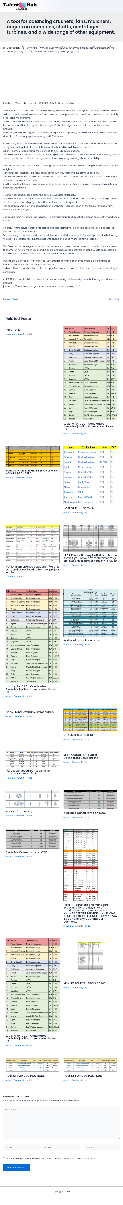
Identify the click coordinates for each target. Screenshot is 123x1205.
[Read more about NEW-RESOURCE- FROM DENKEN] (90, 958)
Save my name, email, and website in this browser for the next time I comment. (51, 1158)
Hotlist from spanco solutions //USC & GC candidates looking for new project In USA (32, 569)
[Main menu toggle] (116, 6)
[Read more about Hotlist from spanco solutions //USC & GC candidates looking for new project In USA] (33, 543)
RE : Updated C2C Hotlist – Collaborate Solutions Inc (81, 756)
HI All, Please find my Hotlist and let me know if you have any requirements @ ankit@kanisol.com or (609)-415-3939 (90, 558)
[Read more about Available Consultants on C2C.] (90, 799)
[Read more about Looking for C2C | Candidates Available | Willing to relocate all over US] (90, 372)
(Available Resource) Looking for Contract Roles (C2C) (28, 772)
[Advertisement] (61, 76)
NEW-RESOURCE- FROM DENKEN (85, 983)
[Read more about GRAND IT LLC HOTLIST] (90, 719)
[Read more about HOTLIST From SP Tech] (90, 475)
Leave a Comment (15, 334)
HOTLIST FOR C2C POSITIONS (25, 1076)
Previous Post (9, 299)
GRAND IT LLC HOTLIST (78, 735)
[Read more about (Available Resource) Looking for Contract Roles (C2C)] (33, 759)
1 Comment (11, 576)
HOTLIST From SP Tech (78, 508)
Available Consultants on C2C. (84, 813)
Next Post (116, 299)
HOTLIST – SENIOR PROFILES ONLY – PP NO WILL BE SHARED (31, 472)
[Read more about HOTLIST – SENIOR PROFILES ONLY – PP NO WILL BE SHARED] (33, 456)
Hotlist (29, 334)
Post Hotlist (13, 330)
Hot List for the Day (19, 811)
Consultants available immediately (30, 712)
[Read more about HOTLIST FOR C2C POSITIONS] (33, 1064)
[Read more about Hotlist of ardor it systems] (90, 612)
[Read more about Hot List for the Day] (33, 798)
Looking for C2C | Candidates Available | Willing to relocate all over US (89, 426)
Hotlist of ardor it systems (81, 640)
